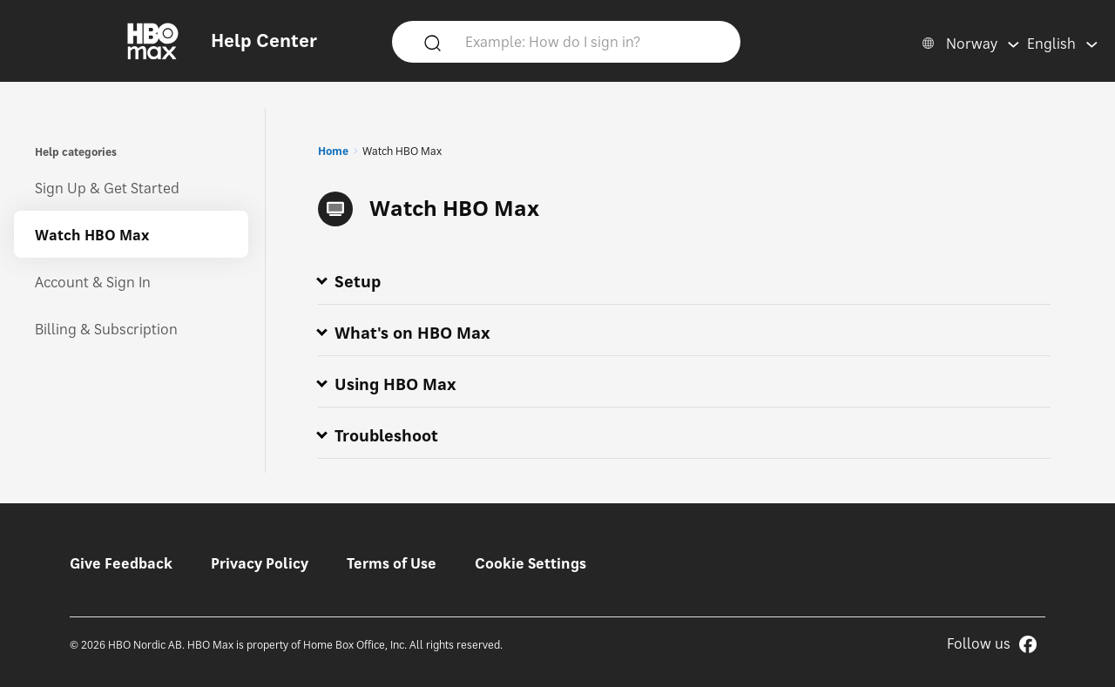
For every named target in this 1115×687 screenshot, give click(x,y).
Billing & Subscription (106, 329)
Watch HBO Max (92, 235)
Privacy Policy (259, 563)
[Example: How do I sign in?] (591, 41)
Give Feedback (121, 563)
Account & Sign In (93, 282)
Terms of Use (391, 563)
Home (333, 151)
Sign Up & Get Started (107, 188)
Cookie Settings (530, 563)
